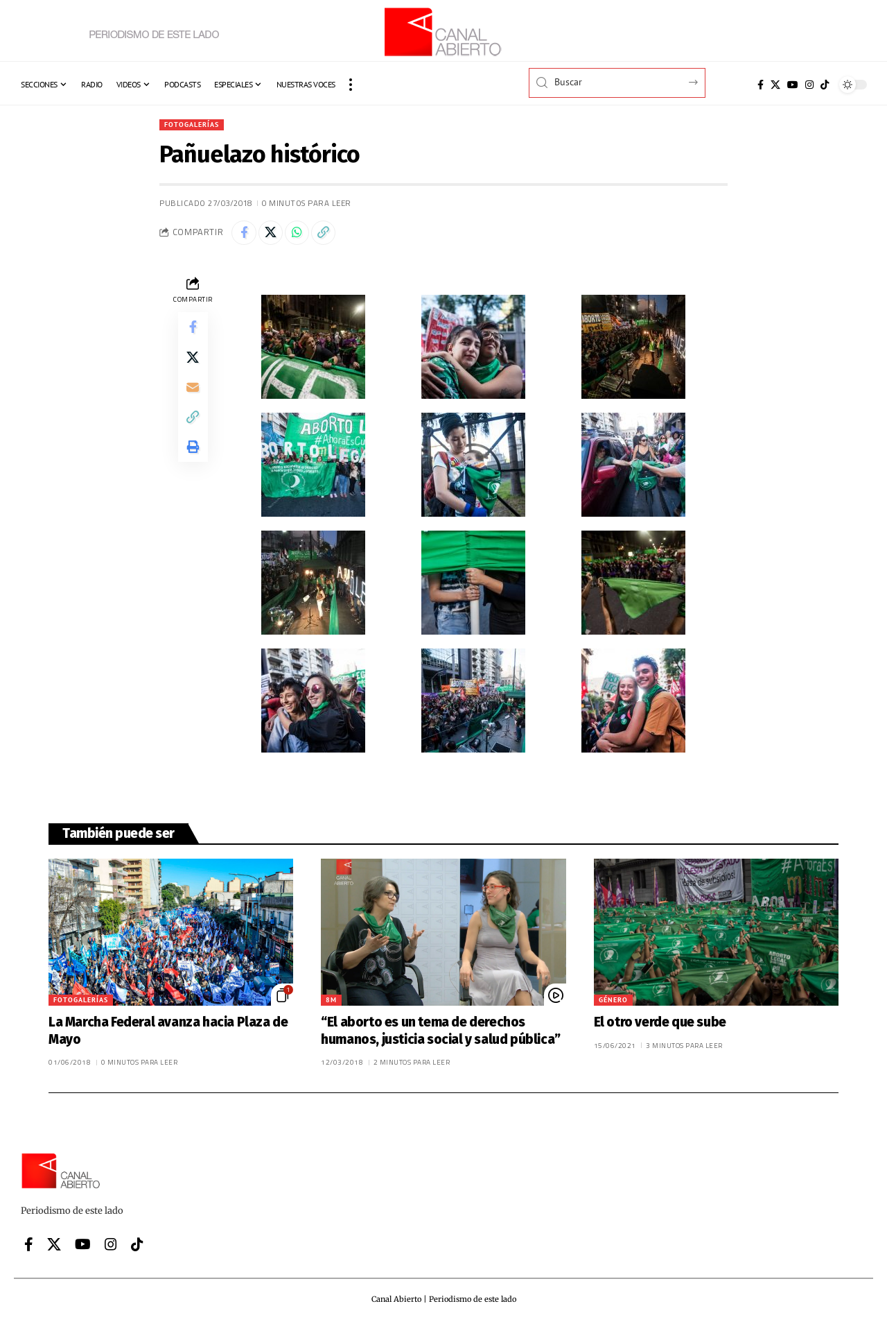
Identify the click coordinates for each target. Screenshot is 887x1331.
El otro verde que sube (660, 1027)
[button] (350, 84)
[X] (775, 84)
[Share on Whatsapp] (305, 236)
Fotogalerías (196, 125)
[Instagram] (809, 84)
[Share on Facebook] (245, 236)
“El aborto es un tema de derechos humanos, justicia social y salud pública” (441, 1035)
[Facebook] (760, 84)
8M (331, 1004)
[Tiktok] (824, 84)
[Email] (192, 400)
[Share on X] (275, 236)
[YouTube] (793, 84)
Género (613, 1004)
